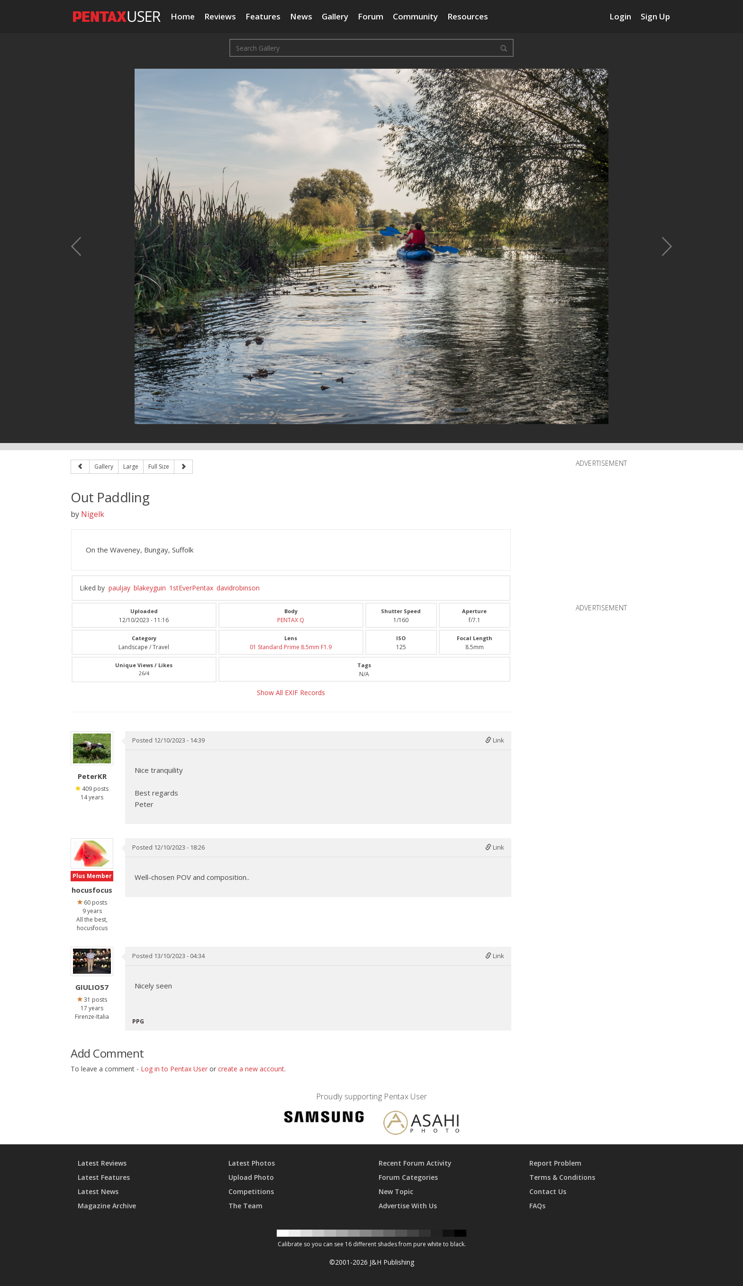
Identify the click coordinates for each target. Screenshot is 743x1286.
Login (620, 16)
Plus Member (92, 876)
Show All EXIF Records (291, 692)
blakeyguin (150, 587)
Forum (370, 16)
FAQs (537, 1205)
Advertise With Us (408, 1205)
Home (183, 16)
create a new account (251, 1069)
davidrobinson (238, 587)
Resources (467, 16)
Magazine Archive (107, 1205)
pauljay (119, 587)
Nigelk (92, 514)
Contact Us (547, 1191)
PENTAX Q (290, 620)
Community (415, 16)
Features (263, 16)
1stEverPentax (191, 587)
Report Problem (555, 1163)
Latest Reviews (102, 1163)
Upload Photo (251, 1177)
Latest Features (104, 1177)
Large (130, 466)
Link (494, 740)
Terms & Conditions (562, 1177)
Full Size (158, 466)
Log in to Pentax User (174, 1069)
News (301, 16)
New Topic (396, 1191)
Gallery (335, 16)
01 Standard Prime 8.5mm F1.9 (291, 647)
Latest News (98, 1191)
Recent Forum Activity (415, 1163)
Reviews (220, 16)
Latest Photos (251, 1163)
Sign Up (655, 16)
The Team (245, 1205)
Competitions (251, 1191)
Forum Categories (408, 1177)
